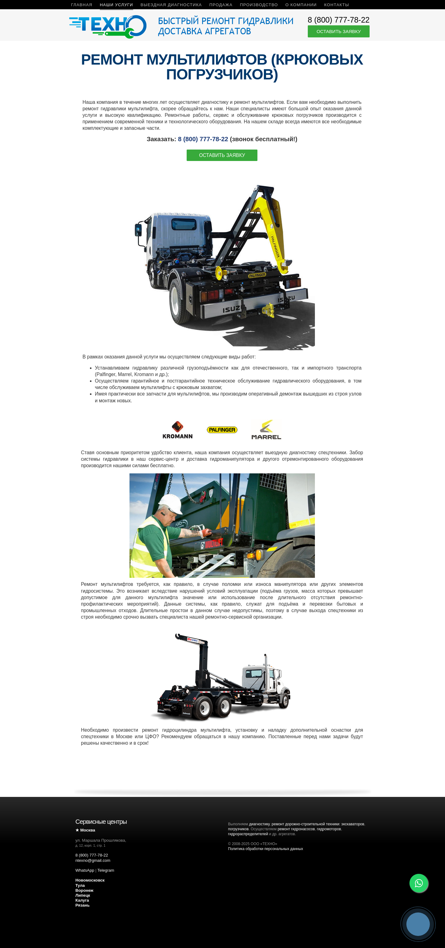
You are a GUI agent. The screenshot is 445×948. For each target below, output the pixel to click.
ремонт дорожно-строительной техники (305, 824)
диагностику (259, 824)
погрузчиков (238, 829)
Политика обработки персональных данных (265, 849)
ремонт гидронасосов (296, 829)
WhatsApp (84, 870)
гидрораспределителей (248, 834)
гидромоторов (329, 829)
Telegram (105, 870)
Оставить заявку (338, 31)
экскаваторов (352, 824)
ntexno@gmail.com (92, 860)
